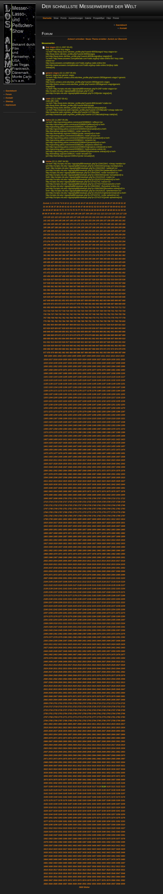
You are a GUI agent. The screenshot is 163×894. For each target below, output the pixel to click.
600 (116, 290)
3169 (99, 797)
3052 (108, 773)
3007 (55, 766)
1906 (75, 540)
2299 (84, 620)
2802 (50, 724)
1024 (84, 359)
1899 (123, 536)
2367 (84, 634)
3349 (65, 835)
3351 (75, 835)
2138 (46, 589)
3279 (55, 821)
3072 (123, 776)
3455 (84, 856)
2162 (79, 592)
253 (52, 238)
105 (76, 214)
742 (71, 314)
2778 (99, 717)
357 (112, 252)
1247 (94, 405)
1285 (113, 412)
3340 (103, 832)
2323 (118, 623)
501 (75, 276)
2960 (75, 755)
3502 (65, 866)
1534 (84, 464)
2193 (65, 599)
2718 (55, 707)
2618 (65, 686)
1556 (108, 467)
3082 (89, 780)
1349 (94, 425)
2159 (65, 592)
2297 (75, 620)
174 (86, 224)
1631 (60, 484)
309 (97, 245)
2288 (113, 616)
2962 (84, 755)
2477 (123, 654)
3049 (94, 773)
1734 (65, 505)
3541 (89, 873)
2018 (123, 561)
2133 (103, 585)
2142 (65, 589)
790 (86, 321)
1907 (79, 540)
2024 (70, 564)
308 (93, 245)
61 (119, 207)
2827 (89, 727)
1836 (65, 526)
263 (90, 238)
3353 (84, 835)
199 (97, 227)
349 (82, 252)
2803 (55, 724)
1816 (50, 523)
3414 (50, 849)
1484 (89, 453)
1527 (50, 464)
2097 (94, 578)
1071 (65, 370)
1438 (113, 443)
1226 (75, 401)
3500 (55, 866)
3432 (55, 852)
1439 (118, 443)
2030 (99, 564)
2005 (60, 561)
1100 (123, 373)
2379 (60, 637)
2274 (46, 616)
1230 (94, 401)
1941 (79, 547)
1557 (113, 467)
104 (72, 214)
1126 (84, 380)
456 (71, 269)
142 (48, 220)
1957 (75, 550)
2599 (55, 682)
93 (122, 210)
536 (123, 279)
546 (78, 283)
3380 (50, 842)
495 (52, 276)
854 (78, 332)
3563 (113, 877)
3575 (89, 880)
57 (108, 207)
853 (75, 332)
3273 (108, 818)
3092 (55, 783)
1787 (75, 516)
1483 (84, 453)
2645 (113, 689)
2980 (89, 759)
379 (112, 255)
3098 (84, 783)
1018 (55, 359)
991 (97, 352)
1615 (65, 481)
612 (78, 293)
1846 (113, 526)
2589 (89, 679)
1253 (123, 405)
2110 (75, 582)
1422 (118, 439)
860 (101, 332)
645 (120, 297)
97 (49, 214)
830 (71, 328)
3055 (123, 773)
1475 (46, 453)
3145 (65, 793)
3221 (103, 807)
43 (71, 207)
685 (105, 304)
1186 (46, 394)
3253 (94, 814)
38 (57, 207)
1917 (46, 543)
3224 (118, 807)
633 (75, 297)
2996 (84, 762)
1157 (70, 387)
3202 (94, 804)
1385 (103, 432)
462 (93, 269)
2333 (84, 627)
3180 (70, 800)
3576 (94, 880)
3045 (75, 773)
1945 (99, 547)
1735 (70, 505)
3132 (84, 790)
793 (97, 321)
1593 (123, 474)
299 (60, 245)
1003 (64, 356)
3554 (70, 877)
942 (78, 346)
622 (116, 293)
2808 (79, 724)
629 (60, 297)
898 (78, 339)
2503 (84, 662)
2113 (89, 582)
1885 (55, 536)
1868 (55, 533)
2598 (50, 682)
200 (101, 227)
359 (120, 252)
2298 (79, 620)
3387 (84, 842)
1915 (118, 540)
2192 (60, 599)
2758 (84, 713)
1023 (79, 359)
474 (56, 273)
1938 (65, 547)
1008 (88, 356)
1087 (60, 373)
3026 (65, 769)
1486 (99, 453)
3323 (103, 828)
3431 (50, 852)
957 (52, 349)
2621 (79, 686)
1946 (103, 547)
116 (117, 214)
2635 (65, 689)
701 (82, 307)
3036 (113, 769)
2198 (89, 599)
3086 (108, 780)
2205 (123, 599)
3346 (50, 835)
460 (86, 269)
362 (48, 255)
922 (86, 342)
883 (105, 335)
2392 (123, 637)
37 (55, 207)
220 (93, 231)
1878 (103, 533)
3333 (70, 832)
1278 (79, 412)
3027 (70, 769)
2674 (89, 696)
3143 (55, 793)
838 (101, 328)
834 (86, 328)
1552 (89, 467)
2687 (70, 700)
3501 (60, 866)
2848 (108, 731)
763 (67, 318)
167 (60, 224)
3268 (84, 818)
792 (93, 321)
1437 (108, 443)
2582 (55, 679)
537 (45, 283)
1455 (113, 446)
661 (97, 300)
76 (76, 210)
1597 (60, 477)
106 (79, 214)
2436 (89, 648)
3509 (99, 866)
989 (90, 352)
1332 (94, 422)
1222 (55, 401)
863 (112, 332)
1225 (70, 401)
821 (120, 325)
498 (63, 276)
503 (82, 276)
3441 (99, 852)
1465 (79, 450)
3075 (55, 780)
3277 (46, 821)
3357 (103, 835)
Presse (116, 18)
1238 (50, 405)
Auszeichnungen (76, 18)
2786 (55, 721)
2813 (103, 724)
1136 (50, 384)
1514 (70, 460)
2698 (123, 700)
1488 (108, 453)
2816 (118, 724)
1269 (118, 408)
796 (108, 321)
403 (120, 259)
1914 (113, 540)
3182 (79, 800)
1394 (65, 436)
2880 (99, 738)
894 (63, 339)
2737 (65, 710)
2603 (75, 682)
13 (74, 203)
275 (52, 241)
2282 (84, 616)
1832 (46, 526)
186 (48, 227)
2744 (99, 710)
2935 (118, 748)
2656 (84, 693)
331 (97, 248)
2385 (89, 637)
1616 (70, 481)
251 (45, 238)
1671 (89, 491)
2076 (75, 575)
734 (123, 311)
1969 (50, 554)
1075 (84, 370)
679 (82, 304)
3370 (84, 839)
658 (86, 300)
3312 (50, 828)
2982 (99, 759)
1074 (79, 370)
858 (93, 332)
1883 (46, 536)
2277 (60, 616)
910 (123, 339)
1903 (60, 540)
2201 (103, 599)
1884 (50, 536)
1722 (89, 502)
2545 (123, 668)
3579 (108, 880)
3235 (89, 811)
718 (63, 311)
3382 (60, 842)
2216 (94, 602)
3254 (99, 814)
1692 (108, 495)
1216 (108, 398)
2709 (94, 703)
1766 (55, 512)
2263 (75, 613)
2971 (46, 759)
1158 (75, 387)
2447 (60, 651)
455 (67, 269)
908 (116, 339)
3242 (123, 811)
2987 (123, 759)
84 (98, 210)
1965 (113, 550)
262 (86, 238)
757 (45, 318)
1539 (108, 464)
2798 (113, 721)
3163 (70, 797)
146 (63, 220)
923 (90, 342)
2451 (79, 651)
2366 (79, 634)
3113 (75, 786)
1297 (89, 415)
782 (56, 321)
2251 (99, 609)
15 (79, 203)
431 (60, 266)
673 (60, 304)
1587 (94, 474)
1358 (55, 429)
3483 (55, 863)
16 (82, 203)
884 (108, 335)
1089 (70, 373)
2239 (123, 606)
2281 (79, 616)
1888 (70, 536)
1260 (75, 408)
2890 (65, 741)
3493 (103, 863)
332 (101, 248)
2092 (70, 578)
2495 (46, 662)
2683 (50, 700)
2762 (103, 713)
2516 (65, 665)
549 (90, 283)
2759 (89, 713)
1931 (113, 543)
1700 (65, 498)
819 (112, 325)
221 (97, 231)
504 (86, 276)
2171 (123, 592)
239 (82, 234)
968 (93, 349)
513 (120, 276)
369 (75, 255)
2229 (75, 606)
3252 (89, 814)
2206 (46, 602)
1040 (79, 363)
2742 (89, 710)
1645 (46, 488)
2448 (65, 651)
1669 (79, 491)
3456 (89, 856)
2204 (118, 599)
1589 (103, 474)
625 (45, 297)
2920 (46, 748)
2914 (99, 745)
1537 (99, 464)
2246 (75, 609)
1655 (94, 488)
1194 (84, 394)
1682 (60, 495)
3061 (70, 776)
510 (108, 276)
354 (101, 252)
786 (71, 321)
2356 (113, 630)
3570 (65, 880)
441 (97, 266)
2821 (60, 727)
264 (93, 238)
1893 (94, 536)
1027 (99, 359)
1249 (103, 405)
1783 (55, 516)
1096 (103, 373)
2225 (55, 606)
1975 (79, 554)
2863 (99, 734)
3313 (55, 828)
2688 (75, 700)
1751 (65, 509)
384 (48, 259)
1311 (75, 418)
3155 (113, 793)
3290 (108, 821)
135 (105, 217)
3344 (123, 832)
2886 (46, 741)
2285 (99, 616)
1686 (79, 495)
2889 (60, 741)
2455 (99, 651)
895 (67, 339)
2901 (118, 741)
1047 (113, 363)
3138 (113, 790)
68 (55, 210)
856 (86, 332)
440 (93, 266)
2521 (89, 665)
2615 (50, 686)
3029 (79, 769)
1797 (123, 516)
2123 (55, 585)
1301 (108, 415)
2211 (70, 602)
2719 (60, 707)
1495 (60, 457)
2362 (60, 634)
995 (112, 352)
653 (67, 300)
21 (95, 203)
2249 (89, 609)
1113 (103, 377)
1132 (113, 380)
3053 (113, 773)
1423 (123, 439)
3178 (60, 800)
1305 (46, 418)
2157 (55, 592)
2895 (89, 741)
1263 (89, 408)
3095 (70, 783)
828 (63, 328)
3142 (50, 793)
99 (54, 214)
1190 (65, 394)
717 (60, 311)
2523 (99, 665)
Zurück (46, 203)
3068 (103, 776)
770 (93, 318)
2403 (94, 641)
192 (71, 227)
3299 (70, 825)
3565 (123, 877)
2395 (55, 641)
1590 (108, 474)
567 (75, 286)
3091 (50, 783)
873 (67, 335)
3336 (84, 832)
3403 (79, 845)
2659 (99, 693)
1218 (118, 398)
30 (119, 203)
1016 (46, 359)
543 (67, 283)
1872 (75, 533)
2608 (99, 682)
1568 (84, 471)
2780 (108, 717)
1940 (75, 547)
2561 (118, 672)
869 (52, 335)
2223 (46, 606)
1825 (94, 523)
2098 (99, 578)
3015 (94, 766)
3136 (103, 790)
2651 (60, 693)
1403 (108, 436)
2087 (46, 578)
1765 (50, 512)
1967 (123, 550)
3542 (94, 873)
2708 (89, 703)
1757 (94, 509)
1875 (89, 533)
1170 (50, 391)
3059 (60, 776)
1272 (50, 412)
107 (83, 214)
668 (123, 300)
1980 (103, 554)
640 (101, 297)
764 (71, 318)
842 (116, 328)
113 (106, 214)
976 (123, 349)
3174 (123, 797)
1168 (123, 387)
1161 (89, 387)
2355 (108, 630)
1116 (118, 377)
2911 (84, 745)
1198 (103, 394)
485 (97, 273)
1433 (89, 443)
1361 (70, 429)
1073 (75, 370)
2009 (79, 561)
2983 (103, 759)
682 (93, 304)
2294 (60, 620)
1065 (118, 366)
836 (93, 328)
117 (121, 214)
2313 (70, 623)
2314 (75, 623)
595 (97, 290)
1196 (94, 394)
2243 (60, 609)
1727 (113, 502)
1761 (113, 509)
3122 (118, 786)
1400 (94, 436)
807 (67, 325)
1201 (118, 394)
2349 (79, 630)
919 (75, 342)
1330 (84, 422)
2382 (75, 637)
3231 (70, 811)
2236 (108, 606)
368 (71, 255)
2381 (70, 637)
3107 (46, 786)
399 (105, 259)
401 (112, 259)
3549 (46, 877)
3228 (55, 811)
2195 (75, 599)
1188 (55, 394)
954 (123, 346)
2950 (108, 752)
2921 (50, 748)
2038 (55, 568)
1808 (94, 519)
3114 (79, 786)
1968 (46, 554)
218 (86, 231)
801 (45, 325)
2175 (60, 595)
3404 (84, 845)
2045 (89, 568)
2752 (55, 713)
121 (52, 217)
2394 (50, 641)
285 (90, 241)
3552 (60, 877)
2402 (89, 641)
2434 (79, 648)
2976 (70, 759)
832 (78, 328)
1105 (65, 377)
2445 (50, 651)
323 (67, 248)
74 (71, 210)
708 (108, 307)
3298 (65, 825)
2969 (118, 755)
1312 (79, 418)
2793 (89, 721)
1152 (46, 387)
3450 (60, 856)
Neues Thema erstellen (96, 39)
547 (82, 283)
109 (91, 214)
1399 (89, 436)
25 (106, 203)
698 (71, 307)
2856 (65, 734)
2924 (65, 748)
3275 (118, 818)
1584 (79, 474)
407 (52, 262)
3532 (46, 873)
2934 (113, 748)
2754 (65, 713)
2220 (113, 602)
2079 (89, 575)
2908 (70, 745)
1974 (75, 554)
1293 (70, 415)
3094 (65, 783)
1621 (94, 481)
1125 (79, 380)
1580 (60, 474)
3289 (103, 821)
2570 (79, 675)
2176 (65, 595)
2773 (75, 717)
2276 (55, 616)
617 (97, 293)
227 (120, 231)
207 (45, 231)
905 (105, 339)
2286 (103, 616)
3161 (60, 797)
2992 (65, 762)
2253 (108, 609)
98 (51, 214)
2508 (108, 662)
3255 (103, 814)
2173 (50, 595)
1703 (79, 498)
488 (108, 273)
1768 (65, 512)
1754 (79, 509)
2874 (70, 738)
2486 (84, 658)
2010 (84, 561)
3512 (113, 866)
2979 (84, 759)
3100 (94, 783)
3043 (65, 773)
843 (120, 328)
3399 (60, 845)
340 (48, 252)
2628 (113, 686)
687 (112, 304)
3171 (108, 797)
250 (123, 234)
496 (56, 276)
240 (86, 234)
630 (63, 297)
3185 (94, 800)
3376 (113, 839)
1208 (70, 398)
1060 (94, 366)
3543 (99, 873)
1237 (46, 405)
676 (71, 304)
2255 (118, 609)
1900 (46, 540)
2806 (70, 724)
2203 (113, 599)
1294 (75, 415)
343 (60, 252)
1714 (50, 502)
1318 (108, 418)
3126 (55, 790)
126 (71, 217)
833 (82, 328)
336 (116, 248)
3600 (81, 887)
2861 (89, 734)
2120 (123, 582)
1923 (75, 543)
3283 (75, 821)
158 (108, 220)
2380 (65, 637)
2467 (75, 654)
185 (45, 227)
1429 (70, 443)
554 (108, 283)
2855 (60, 734)
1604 (94, 477)
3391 (103, 842)
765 (75, 318)
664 (108, 300)
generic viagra (52, 73)
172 (78, 224)
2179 (79, 595)
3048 (89, 773)
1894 (99, 536)
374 (93, 255)
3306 (103, 825)
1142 (79, 384)
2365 (75, 634)
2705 (75, 703)
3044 (70, 773)
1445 (65, 446)
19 (90, 203)
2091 (65, 578)
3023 (50, 769)
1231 (99, 401)
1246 (89, 405)
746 (86, 314)
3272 (103, 818)
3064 (84, 776)
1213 (94, 398)
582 (48, 290)
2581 (50, 679)
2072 (55, 575)
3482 (50, 863)
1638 (94, 484)
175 (90, 224)
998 (123, 352)
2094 (79, 578)
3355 (94, 835)
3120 (108, 786)
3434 (65, 852)
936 (56, 346)
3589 (75, 884)
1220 (46, 401)
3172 (113, 797)
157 (105, 220)
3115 (84, 786)
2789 (70, 721)
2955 (50, 755)
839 (105, 328)
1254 (46, 408)
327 (82, 248)
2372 (108, 634)
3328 (46, 832)
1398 (84, 436)
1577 (46, 474)
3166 (84, 797)
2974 (60, 759)
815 (97, 325)
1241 (65, 405)
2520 (84, 665)
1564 (65, 471)
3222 (108, 807)
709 (112, 307)
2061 (84, 571)
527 (90, 279)
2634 (60, 689)
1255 (50, 408)
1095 (99, 373)
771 (97, 318)
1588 (99, 474)
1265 (99, 408)
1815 (46, 523)
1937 (60, 547)
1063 (108, 366)
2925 (70, 748)
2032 (108, 564)
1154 (55, 387)
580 (123, 286)
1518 (89, 460)
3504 (75, 866)
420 (101, 262)
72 (65, 210)
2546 (46, 672)
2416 (75, 644)
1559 (123, 467)
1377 (65, 432)
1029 (108, 359)
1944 (94, 547)
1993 (84, 557)
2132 (99, 585)
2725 (89, 707)
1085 (50, 373)
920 (78, 342)
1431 (79, 443)
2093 (75, 578)
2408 (118, 641)
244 (101, 234)
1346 (79, 425)
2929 (89, 748)
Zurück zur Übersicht (117, 39)
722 (78, 311)
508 (101, 276)
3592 (89, 884)
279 (67, 241)
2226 (60, 606)
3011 (75, 766)
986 (78, 352)
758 (48, 318)
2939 (55, 752)
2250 (94, 609)
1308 (60, 418)
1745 (118, 505)
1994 (89, 557)
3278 (50, 821)
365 (60, 255)
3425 (103, 849)
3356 (99, 835)
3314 (60, 828)
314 (116, 245)
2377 (50, 637)
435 (75, 266)
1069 (55, 370)
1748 (50, 509)
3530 (118, 870)
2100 (108, 578)
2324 (123, 623)
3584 (50, 884)
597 (105, 290)
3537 (70, 873)
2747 (113, 710)
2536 (79, 668)
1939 (70, 547)
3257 (113, 814)
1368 (103, 429)
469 (120, 269)
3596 (108, 884)
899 (82, 339)
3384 (70, 842)
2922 (55, 748)
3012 (79, 766)
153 (90, 220)
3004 (123, 762)
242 (93, 234)
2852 (46, 734)
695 (60, 307)
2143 (70, 589)
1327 (70, 422)
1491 (123, 453)
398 (101, 259)
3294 (46, 825)
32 (124, 203)
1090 (75, 373)
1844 (103, 526)
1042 (89, 363)
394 (86, 259)
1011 (103, 356)
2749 (123, 710)
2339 (113, 627)
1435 (99, 443)
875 (75, 335)
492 (123, 273)
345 (67, 252)
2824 (75, 727)
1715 (55, 502)
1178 (89, 391)
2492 (113, 658)
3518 (60, 870)
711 (120, 307)
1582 (70, 474)
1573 (108, 471)
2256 (123, 609)
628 (56, 297)
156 (101, 220)
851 (67, 332)
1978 (94, 554)
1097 (108, 373)
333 (105, 248)
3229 (60, 811)
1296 (84, 415)
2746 (108, 710)
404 (123, 259)
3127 (60, 790)
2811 (94, 724)
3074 (50, 780)
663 (105, 300)
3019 (113, 766)
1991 (75, 557)
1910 (94, 540)
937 (60, 346)
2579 (123, 675)
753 (112, 314)
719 (67, 311)
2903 (46, 745)
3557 (84, 877)
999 (45, 356)
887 (120, 335)
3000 (103, 762)
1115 (113, 377)
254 (56, 238)
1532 (75, 464)
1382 (89, 432)
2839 (65, 731)
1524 (118, 460)
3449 (55, 856)
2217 (99, 602)
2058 (70, 571)
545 (75, 283)
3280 (60, 821)
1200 (113, 394)
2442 (118, 648)
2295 (65, 620)
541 (60, 283)
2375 (123, 634)
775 (112, 318)
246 (108, 234)
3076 (60, 780)
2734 (50, 710)
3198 (75, 804)
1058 (84, 366)
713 (45, 311)
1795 (113, 516)
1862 (108, 530)
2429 (55, 648)
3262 (55, 818)
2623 (89, 686)
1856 (79, 530)
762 (63, 318)
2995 (79, 762)
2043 (79, 568)
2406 (108, 641)
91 (116, 210)
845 (45, 332)
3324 (108, 828)
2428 (50, 648)
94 (124, 210)
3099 (89, 783)
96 (46, 214)
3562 (108, 877)
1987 (55, 557)
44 (74, 207)
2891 (70, 741)
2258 (50, 613)
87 (106, 210)
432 (63, 266)
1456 (118, 446)
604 (48, 293)
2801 (46, 724)
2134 (108, 585)
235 (67, 234)
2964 (94, 755)
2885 (123, 738)
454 (63, 269)
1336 (113, 422)
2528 (123, 665)
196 (86, 227)
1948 (113, 547)
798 (116, 321)
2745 (103, 710)
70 (60, 210)
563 (60, 286)
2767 (46, 717)
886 (116, 335)
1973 (70, 554)
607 (60, 293)
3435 (70, 852)
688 (116, 304)
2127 (75, 585)
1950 (123, 547)
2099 (103, 578)
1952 (50, 550)
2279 (70, 616)
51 (92, 207)
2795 (99, 721)
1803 (70, 519)
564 (63, 286)
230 (48, 234)
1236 (123, 401)
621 (112, 293)
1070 (60, 370)
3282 (70, 821)
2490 (103, 658)
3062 (75, 776)
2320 (103, 623)
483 (90, 273)
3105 (118, 783)
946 (93, 346)
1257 (60, 408)
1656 (99, 488)
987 (82, 352)
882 (101, 335)
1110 (89, 377)
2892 (75, 741)
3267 (79, 818)
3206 (113, 804)
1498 (75, 457)
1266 (103, 408)
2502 (79, 662)
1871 (70, 533)
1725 (103, 502)
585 (60, 290)
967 (90, 349)
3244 (50, 814)
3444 (113, 852)
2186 (113, 595)
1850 (50, 530)
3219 (94, 807)
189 (60, 227)
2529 (46, 668)
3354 (89, 835)
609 (67, 293)
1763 (123, 509)
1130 (103, 380)
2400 (79, 641)
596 (101, 290)
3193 (50, 804)
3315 (65, 828)
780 (48, 321)
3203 (99, 804)
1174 (70, 391)
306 (86, 245)
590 (78, 290)
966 (86, 349)
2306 (118, 620)
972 (108, 349)
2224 (50, 606)
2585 (70, 679)
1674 (103, 491)
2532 (60, 668)
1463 (70, 450)
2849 (113, 731)
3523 (84, 870)
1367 (99, 429)
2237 (113, 606)
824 (48, 328)
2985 (113, 759)
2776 (89, 717)
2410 (46, 644)
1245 (84, 405)
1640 (103, 484)
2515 (60, 665)
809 (75, 325)
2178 (75, 595)
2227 (65, 606)
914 (56, 342)
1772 (84, 512)
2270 (108, 613)
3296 (55, 825)
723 (82, 311)
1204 (50, 398)
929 (112, 342)
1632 (65, 484)
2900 (113, 741)
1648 (60, 488)
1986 (50, 557)
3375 (108, 839)
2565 (55, 675)
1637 (89, 484)
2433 (75, 648)
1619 (84, 481)
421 (105, 262)
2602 (70, 682)
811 (82, 325)
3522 (79, 870)
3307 (108, 825)
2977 (75, 759)
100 (57, 214)
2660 (103, 693)
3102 (103, 783)
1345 (75, 425)
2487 (89, 658)
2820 (55, 727)
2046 (94, 568)
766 (78, 318)
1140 (70, 384)
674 (63, 304)
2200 (99, 599)
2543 (113, 668)
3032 (94, 769)
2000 (118, 557)
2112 (84, 582)
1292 (65, 415)
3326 (118, 828)
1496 (65, 457)
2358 (123, 630)
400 (108, 259)
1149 (113, 384)
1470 (103, 450)
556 (116, 283)
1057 (79, 366)
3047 (84, 773)
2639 (84, 689)
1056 (75, 366)
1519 (94, 460)
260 (78, 238)
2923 (60, 748)
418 (93, 262)
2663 (118, 693)
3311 (46, 828)
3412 (123, 845)
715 (52, 311)
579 (120, 286)
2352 (94, 630)
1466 (84, 450)
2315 (79, 623)
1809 (99, 519)
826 (56, 328)
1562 (55, 471)
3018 (108, 766)
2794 (94, 721)
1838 (75, 526)
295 (45, 245)
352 (93, 252)
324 (71, 248)
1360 (65, 429)
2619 (70, 686)
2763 (108, 713)
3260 (46, 818)
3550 (50, 877)
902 (93, 339)
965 (82, 349)
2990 (55, 762)
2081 (99, 575)
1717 (65, 502)
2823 (70, 727)
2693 (99, 700)
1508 (123, 457)
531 (105, 279)
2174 (55, 595)
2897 (99, 741)
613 (82, 293)
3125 (50, 790)
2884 (118, 738)
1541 (118, 464)
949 (105, 346)
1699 (60, 498)
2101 (113, 578)
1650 (70, 488)
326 (78, 248)
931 (120, 342)
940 (71, 346)
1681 (55, 495)
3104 (113, 783)
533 (112, 279)
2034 (118, 564)
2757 (79, 713)
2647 (123, 689)
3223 (113, 807)
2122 (50, 585)
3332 (65, 832)
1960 (89, 550)
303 (75, 245)
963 (75, 349)
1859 (94, 530)
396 (93, 259)
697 (67, 307)
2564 (50, 675)
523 (75, 279)
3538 (75, 873)
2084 (113, 575)
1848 (123, 526)
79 (84, 210)
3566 (46, 880)
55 (103, 207)
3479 (118, 859)
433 (67, 266)
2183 (99, 595)
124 (63, 217)
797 (112, 321)
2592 (103, 679)
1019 (60, 359)
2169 (113, 592)
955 (45, 349)
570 (86, 286)
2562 (123, 672)
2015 (108, 561)
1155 (60, 387)
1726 (108, 502)
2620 (75, 686)
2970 (123, 755)
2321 (108, 623)
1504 (103, 457)
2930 (94, 748)
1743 (108, 505)
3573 (79, 880)
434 (71, 266)
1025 (89, 359)
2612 (118, 682)
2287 (108, 616)
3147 (75, 793)
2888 (55, 741)
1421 (113, 439)
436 (78, 266)
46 (79, 207)
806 (63, 325)
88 (108, 210)
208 (48, 231)
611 (75, 293)
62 (122, 207)
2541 (103, 668)
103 (68, 214)
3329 (50, 832)
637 (90, 297)
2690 (84, 700)
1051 (50, 366)
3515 (46, 870)
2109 (70, 582)
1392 (55, 436)
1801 (60, 519)
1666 (65, 491)
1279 (84, 412)
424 (116, 262)
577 (112, 286)
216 (78, 231)
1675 (108, 491)
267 (105, 238)
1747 (46, 509)
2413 (60, 644)
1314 (89, 418)
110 (94, 214)
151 (82, 220)
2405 (103, 641)
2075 (70, 575)
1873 (79, 533)
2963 (89, 755)
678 (78, 304)
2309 (50, 623)
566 (71, 286)
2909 (75, 745)
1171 (55, 391)
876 (78, 335)
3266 (75, 818)
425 (120, 262)
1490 (118, 453)
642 (108, 297)
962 (71, 349)
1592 (118, 474)
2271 (113, 613)
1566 (75, 471)
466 (108, 269)
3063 (79, 776)
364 (56, 255)
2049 (108, 568)
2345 (60, 630)
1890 (79, 536)
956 (48, 349)
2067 (113, 571)
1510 (50, 460)
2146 (84, 589)
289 (105, 241)
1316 (99, 418)
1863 (113, 530)
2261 (65, 613)
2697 (118, 700)
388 (63, 259)
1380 (79, 432)
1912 (103, 540)
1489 (113, 453)
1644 (123, 484)
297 (52, 245)
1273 (55, 412)
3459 (103, 856)
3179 (65, 800)
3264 (65, 818)
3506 (84, 866)
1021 (70, 359)
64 (44, 210)
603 (45, 293)
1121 (60, 380)
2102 (118, 578)
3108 (50, 786)
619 (105, 293)
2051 (118, 568)
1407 (46, 439)
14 (76, 203)
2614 (46, 686)
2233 (94, 606)
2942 (70, 752)
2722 (75, 707)
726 (93, 311)
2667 (55, 696)
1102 (50, 377)
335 (112, 248)
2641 (94, 689)
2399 (75, 641)
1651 (75, 488)
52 (95, 207)
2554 (84, 672)
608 (63, 293)
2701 (55, 703)
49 (87, 207)
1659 (113, 488)
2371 (103, 634)
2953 (123, 752)
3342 (113, 832)
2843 (84, 731)
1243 (75, 405)
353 (97, 252)
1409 (55, 439)
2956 (55, 755)
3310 (123, 825)
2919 (123, 745)
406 (48, 262)
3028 (75, 769)
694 (56, 307)
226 (116, 231)
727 (97, 311)
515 (45, 279)
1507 (118, 457)
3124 (46, 790)
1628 (46, 484)
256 (63, 238)
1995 (94, 557)
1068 (50, 370)
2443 (123, 648)
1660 (118, 488)
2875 (75, 738)
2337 (103, 627)
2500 (70, 662)
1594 (46, 477)
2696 (113, 700)
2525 (108, 665)
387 (60, 259)
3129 (70, 790)
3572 (75, 880)
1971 (60, 554)
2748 (118, 710)
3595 (103, 884)
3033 (99, 769)
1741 (99, 505)
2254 (113, 609)
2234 (99, 606)
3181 (75, 800)
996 (116, 352)
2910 (79, 745)
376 (101, 255)
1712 (123, 498)
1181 (103, 391)
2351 (89, 630)
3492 (99, 863)
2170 (118, 592)
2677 (103, 696)
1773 (89, 512)
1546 (60, 467)
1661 (123, 488)
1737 (79, 505)
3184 (89, 800)
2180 (84, 595)
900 (86, 339)
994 (108, 352)
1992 (79, 557)
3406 (94, 845)
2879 (94, 738)
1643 (118, 484)
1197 (99, 394)
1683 (65, 495)
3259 (123, 814)
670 (48, 304)
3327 (123, 828)
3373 (99, 839)
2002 (46, 561)
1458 (46, 450)
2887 (50, 741)
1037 (65, 363)
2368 (89, 634)
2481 (60, 658)
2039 (60, 568)
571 (90, 286)
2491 (108, 658)
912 (48, 342)
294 (123, 241)
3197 (70, 804)
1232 (103, 401)
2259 (55, 613)
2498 (60, 662)
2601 (65, 682)
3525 (94, 870)
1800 (55, 519)
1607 (108, 477)
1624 (108, 481)
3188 (108, 800)
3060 (65, 776)
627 (52, 297)
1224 (65, 401)
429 (52, 266)
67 (52, 210)
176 (93, 224)
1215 (103, 398)
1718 (70, 502)
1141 (75, 384)
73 (68, 210)
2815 (113, 724)
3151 (94, 793)
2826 (84, 727)
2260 (60, 613)
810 (78, 325)
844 (123, 328)
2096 (89, 578)
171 (75, 224)
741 (67, 314)
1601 (79, 477)
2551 (70, 672)
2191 (55, 599)
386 (56, 259)
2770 (60, 717)
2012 (94, 561)
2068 (118, 571)
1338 (123, 422)
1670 (84, 491)
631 (67, 297)
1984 (123, 554)
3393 (113, 842)
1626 (118, 481)
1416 (89, 439)
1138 (60, 384)
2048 (103, 568)
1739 (89, 505)
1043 (94, 363)
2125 (65, 585)
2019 (46, 564)
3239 (108, 811)
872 (63, 335)
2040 (65, 568)
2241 (50, 609)
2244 (65, 609)
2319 (99, 623)
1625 (113, 481)
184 (123, 224)
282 (78, 241)
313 (112, 245)
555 (112, 283)
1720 (79, 502)
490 (116, 273)
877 (82, 335)
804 (56, 325)
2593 (108, 679)
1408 (50, 439)
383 (45, 259)
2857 (70, 734)
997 (120, 352)
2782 (118, 717)
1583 (75, 474)
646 (123, 297)
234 (63, 234)
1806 (84, 519)
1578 (50, 474)
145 (60, 220)
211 (60, 231)
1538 (103, 464)
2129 (84, 585)
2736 (60, 710)
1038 (70, 363)
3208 (123, 804)
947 (97, 346)
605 (52, 293)
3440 (94, 852)
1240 (60, 405)
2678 (108, 696)
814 (93, 325)
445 (112, 266)
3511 (108, 866)
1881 (118, 533)
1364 (84, 429)
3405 (89, 845)
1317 (103, 418)
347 (75, 252)
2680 (118, 696)
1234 (113, 401)
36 (52, 207)
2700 (50, 703)
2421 (99, 644)
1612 (50, 481)
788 (78, 321)
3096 (75, 783)
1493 (50, 457)
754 (116, 314)
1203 (46, 398)
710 (116, 307)
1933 (123, 543)
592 (86, 290)
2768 (50, 717)
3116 (89, 786)
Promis (63, 18)
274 (48, 241)
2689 (79, 700)
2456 (103, 651)
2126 (70, 585)
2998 (94, 762)
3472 (84, 859)
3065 (89, 776)
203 (112, 227)
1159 (79, 387)
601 (120, 290)
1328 (75, 422)
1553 (94, 467)
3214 (70, 807)
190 (63, 227)
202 (108, 227)
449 (45, 269)
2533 (65, 668)
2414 (65, 644)
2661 (108, 693)
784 (63, 321)
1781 (46, 516)
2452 (84, 651)
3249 (75, 814)
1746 (123, 505)
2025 (75, 564)
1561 (50, 471)
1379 (75, 432)
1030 (113, 359)
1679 (46, 495)
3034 (103, 769)
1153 (50, 387)
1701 (70, 498)
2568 (70, 675)
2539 (94, 668)
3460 (108, 856)
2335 (94, 627)
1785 (65, 516)
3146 (70, 793)
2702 (60, 703)
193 (75, 227)
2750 (46, 713)
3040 (50, 773)
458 (78, 269)
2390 (113, 637)
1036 (60, 363)
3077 (65, 780)
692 (48, 307)
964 (78, 349)
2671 (75, 696)
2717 (50, 707)
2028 (89, 564)
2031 (103, 564)
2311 (60, 623)
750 (101, 314)
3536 (65, 873)
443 (105, 266)
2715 (123, 703)
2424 (113, 644)
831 (75, 328)
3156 (118, 793)
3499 (50, 866)
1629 (50, 484)
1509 (46, 460)
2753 (60, 713)
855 (82, 332)
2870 (50, 738)
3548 (123, 873)
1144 (89, 384)
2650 (55, 693)
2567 (65, 675)
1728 (118, 502)
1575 (118, 471)
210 (56, 231)
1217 (113, 398)
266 (101, 238)
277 (60, 241)
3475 (99, 859)
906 (108, 339)
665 (112, 300)
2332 (79, 627)
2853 (50, 734)
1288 (46, 415)
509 (105, 276)
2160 (70, 592)
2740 (79, 710)
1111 (94, 377)
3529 (113, 870)
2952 (118, 752)
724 (86, 311)
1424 (46, 443)
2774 (79, 717)
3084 (99, 780)
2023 (65, 564)
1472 (113, 450)
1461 (60, 450)
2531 (55, 668)
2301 (94, 620)
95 (43, 214)
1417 (94, 439)
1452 (99, 446)
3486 (70, 863)
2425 (118, 644)
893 (60, 339)
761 (60, 318)
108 (87, 214)
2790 (75, 721)
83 (95, 210)
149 (75, 220)
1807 (89, 519)
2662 (113, 693)
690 (123, 304)
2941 (65, 752)
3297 (60, 825)
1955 (65, 550)
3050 (99, 773)
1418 (99, 439)
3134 (94, 790)
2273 (123, 613)
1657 (103, 488)
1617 (75, 481)
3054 (118, 773)
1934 (46, 547)
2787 (60, 721)
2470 (89, 654)
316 (123, 245)
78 (82, 210)
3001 (108, 762)
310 (101, 245)
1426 (55, 443)
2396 (60, 641)
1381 (84, 432)
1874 (84, 533)
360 (123, 252)
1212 (89, 398)
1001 (55, 356)
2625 (99, 686)
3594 (99, 884)
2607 (94, 682)
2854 (55, 734)
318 (48, 248)
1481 (75, 453)
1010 (98, 356)
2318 (94, 623)
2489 (99, 658)
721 (75, 311)
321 (60, 248)
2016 (113, 561)
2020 (50, 564)
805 (60, 325)
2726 (94, 707)
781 (52, 321)
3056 (46, 776)
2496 (50, 662)
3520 (70, 870)
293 (120, 241)
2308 (46, 623)
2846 (99, 731)
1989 (65, 557)
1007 (84, 356)
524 (78, 279)
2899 (108, 741)
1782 (50, 516)
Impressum (11, 105)
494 (48, 276)
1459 (50, 450)
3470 (75, 859)
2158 (60, 592)
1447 (75, 446)
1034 (50, 363)
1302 (113, 415)
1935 (50, 547)
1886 (60, 536)
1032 (123, 359)
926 (101, 342)
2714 (118, 703)
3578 (103, 880)
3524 (89, 870)
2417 (79, 644)
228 (123, 231)
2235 (103, 606)
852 (71, 332)
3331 (60, 832)
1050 (46, 366)
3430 (46, 852)
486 (101, 273)
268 (108, 238)
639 (97, 297)
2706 (79, 703)
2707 (84, 703)
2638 (79, 689)
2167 (103, 592)
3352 (79, 835)
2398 (70, 641)
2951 (113, 752)
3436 (75, 852)
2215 (89, 602)
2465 (65, 654)
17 (84, 203)
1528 (55, 464)
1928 (99, 543)
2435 (84, 648)
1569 (89, 471)
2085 (118, 575)
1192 (75, 394)
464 (101, 269)
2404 (99, 641)
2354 (103, 630)
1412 (70, 439)
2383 (79, 637)
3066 (94, 776)
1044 (99, 363)
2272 (118, 613)
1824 (89, 523)
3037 (118, 769)
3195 (60, 804)
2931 (99, 748)
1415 (84, 439)
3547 (118, 873)
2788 (65, 721)
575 (105, 286)
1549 (75, 467)
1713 (46, 502)
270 (116, 238)
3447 (46, 856)
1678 (123, 491)
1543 (46, 467)
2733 (46, 710)
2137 (123, 585)
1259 (70, 408)
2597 (46, 682)
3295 (50, 825)
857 (90, 332)
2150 (103, 589)
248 (116, 234)
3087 (113, 780)
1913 (108, 540)
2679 (113, 696)
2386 (94, 637)
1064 (113, 366)
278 (63, 241)
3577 (99, 880)
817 (105, 325)
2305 (113, 620)
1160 (84, 387)
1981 (108, 554)
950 (108, 346)
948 (101, 346)
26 (108, 203)
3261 (50, 818)
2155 (46, 592)
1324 (55, 422)
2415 (70, 644)
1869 (60, 533)
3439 (89, 852)
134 (101, 217)
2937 (46, 752)
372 (86, 255)
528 (93, 279)
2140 (55, 589)
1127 (89, 380)
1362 (75, 429)
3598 (118, 884)
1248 (99, 405)
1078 (99, 370)
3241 (118, 811)
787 (75, 321)
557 (120, 283)
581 (45, 290)
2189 (46, 599)
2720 (65, 707)
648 (48, 300)
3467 (60, 859)
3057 (50, 776)
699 (75, 307)
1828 (108, 523)
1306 (50, 418)
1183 (113, 391)
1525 (123, 460)
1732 (55, 505)
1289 (50, 415)
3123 (123, 786)
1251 (113, 405)
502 (78, 276)
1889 (75, 536)
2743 (94, 710)
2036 (46, 568)
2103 (123, 578)
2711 (103, 703)
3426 (108, 849)
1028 (103, 359)
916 (63, 342)
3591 (84, 884)
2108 (65, 582)
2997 (89, 762)
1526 (46, 464)
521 (67, 279)
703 (90, 307)
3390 (99, 842)
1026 (94, 359)
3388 (89, 842)
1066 (123, 366)
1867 (50, 533)
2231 (84, 606)
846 (48, 332)
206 (123, 227)
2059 (75, 571)
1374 (50, 432)
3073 (46, 780)
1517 (84, 460)
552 (101, 283)
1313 (84, 418)
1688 (89, 495)
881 (97, 335)
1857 (84, 530)
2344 (55, 630)
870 (56, 335)
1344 (70, 425)
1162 (94, 387)
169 (67, 224)
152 (86, 220)
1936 (55, 547)
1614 (60, 481)
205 (120, 227)
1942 (84, 547)
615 (90, 293)
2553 (79, 672)
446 (116, 266)
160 (116, 220)
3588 (70, 884)
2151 (108, 589)
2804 (60, 724)
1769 (70, 512)
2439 (103, 648)
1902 (55, 540)
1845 (108, 526)
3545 (108, 873)
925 (97, 342)
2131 (94, 585)
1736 (75, 505)
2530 (50, 668)
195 (82, 227)
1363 (79, 429)
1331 (89, 422)
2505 (94, 662)
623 (120, 293)
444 (108, 266)
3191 (123, 800)
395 (90, 259)
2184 (103, 595)
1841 (89, 526)
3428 (118, 849)
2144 (75, 589)
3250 (79, 814)
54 (100, 207)
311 (105, 245)
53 (98, 207)
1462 (65, 450)
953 (120, 346)
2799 (118, 721)
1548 (70, 467)
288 (101, 241)
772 (101, 318)
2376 (46, 637)
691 (45, 307)
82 (92, 210)
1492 (46, 457)
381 (120, 255)
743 (75, 314)
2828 (94, 727)
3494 (108, 863)
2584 (65, 679)
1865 (123, 530)
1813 (118, 519)
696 (63, 307)
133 (97, 217)
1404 (113, 436)
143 (52, 220)
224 (108, 231)
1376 (60, 432)
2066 (108, 571)
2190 (50, 599)
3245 (55, 814)
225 (112, 231)
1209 (75, 398)
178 (101, 224)
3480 (123, 859)
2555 (89, 672)
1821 (75, 523)
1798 (46, 519)
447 (120, 266)
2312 (65, 623)
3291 (113, 821)
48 (84, 207)
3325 (113, 828)
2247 (79, 609)
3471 (79, 859)
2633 (55, 689)
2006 (65, 561)
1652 (79, 488)
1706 (94, 498)
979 (52, 352)
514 (123, 276)
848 (56, 332)
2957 (60, 755)
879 (90, 335)
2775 (84, 717)
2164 (89, 592)
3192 (46, 804)
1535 (89, 464)
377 (105, 255)
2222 (123, 602)
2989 (50, 762)
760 (56, 318)
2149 (99, 589)
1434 (94, 443)
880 (93, 335)
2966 (103, 755)
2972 (50, 759)
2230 (79, 606)
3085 (103, 780)
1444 (60, 446)
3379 (46, 842)
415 (82, 262)
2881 (103, 738)
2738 (70, 710)
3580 (113, 880)
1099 (118, 373)
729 (105, 311)
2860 (84, 734)
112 (102, 214)
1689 (94, 495)
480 (78, 273)
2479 (50, 658)
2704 (70, 703)
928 (108, 342)
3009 (65, 766)
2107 (60, 582)
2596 (123, 679)
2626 (103, 686)
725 (90, 311)
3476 (103, 859)
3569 (60, 880)
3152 (99, 793)
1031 (118, 359)
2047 (99, 568)
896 (71, 339)
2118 (113, 582)
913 (52, 342)
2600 (60, 682)
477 (67, 273)
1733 (60, 505)
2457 (108, 651)
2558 (103, 672)
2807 (75, 724)
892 (56, 339)
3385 (75, 842)
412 (71, 262)
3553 (65, 877)
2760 (94, 713)
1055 (70, 366)
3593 (94, 884)
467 (112, 269)
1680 (50, 495)
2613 (123, 682)
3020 (118, 766)
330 (93, 248)
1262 (84, 408)
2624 (94, 686)
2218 (103, 602)
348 (78, 252)
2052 (123, 568)
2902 (123, 741)
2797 (108, 721)
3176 (50, 800)
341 (52, 252)
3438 (84, 852)
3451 (65, 856)
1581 (65, 474)
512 (116, 276)
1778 (113, 512)
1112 (99, 377)
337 (120, 248)
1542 (123, 464)
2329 (65, 627)
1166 (113, 387)
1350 (99, 425)
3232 (75, 811)
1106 (70, 377)
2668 (60, 696)
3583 (46, 884)
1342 (60, 425)
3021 (123, 766)
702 (86, 307)
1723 (94, 502)
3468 (65, 859)
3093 (60, 783)
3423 (94, 849)
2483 (70, 658)
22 (98, 203)
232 (56, 234)
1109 (84, 377)
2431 (65, 648)
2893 (79, 741)
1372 (123, 429)
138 (116, 217)
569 (82, 286)
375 (97, 255)
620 (108, 293)
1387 (113, 432)
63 (124, 207)
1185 (123, 391)
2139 (50, 589)
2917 (113, 745)
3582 (123, 880)
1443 (55, 446)
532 (108, 279)
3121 (113, 786)
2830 (103, 727)
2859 (79, 734)
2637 (75, 689)
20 (92, 203)
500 (71, 276)
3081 (84, 780)
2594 (113, 679)
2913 (94, 745)
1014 (117, 356)
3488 (79, 863)
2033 (113, 564)
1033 (46, 363)
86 (103, 210)
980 (56, 352)
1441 (46, 446)
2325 (46, 627)
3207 (118, 804)
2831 (108, 727)
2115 (99, 582)
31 (122, 203)
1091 (79, 373)
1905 (70, 540)
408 (56, 262)
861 (105, 332)
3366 (65, 839)
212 (63, 231)
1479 (65, 453)
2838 (60, 731)
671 (52, 304)
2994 (75, 762)
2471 (94, 654)
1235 (118, 401)
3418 (70, 849)
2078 (84, 575)
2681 (123, 696)
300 (63, 245)
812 (86, 325)
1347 (84, 425)
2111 (79, 582)
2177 (70, 595)
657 (82, 300)
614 (86, 293)
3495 (113, 863)
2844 (89, 731)
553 (105, 283)
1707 (99, 498)
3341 (108, 832)
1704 (84, 498)
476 (63, 273)
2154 (123, 589)
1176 (79, 391)
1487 (103, 453)
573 (97, 286)
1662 (46, 491)
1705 (89, 498)
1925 (84, 543)
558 (123, 283)
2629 (118, 686)
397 (97, 259)
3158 (46, 797)
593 (90, 290)
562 (56, 286)
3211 (55, 807)
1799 (50, 519)
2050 (113, 568)
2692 (94, 700)
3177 (55, 800)
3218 (89, 807)
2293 (55, 620)
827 (60, 328)
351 (90, 252)
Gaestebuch (11, 91)
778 (123, 318)
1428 (65, 443)
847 (52, 332)
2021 (55, 564)
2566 (60, 675)
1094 (94, 373)
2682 (46, 700)
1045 (103, 363)
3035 (108, 769)
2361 (55, 634)
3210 (50, 807)
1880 (113, 533)
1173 (65, 391)
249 (120, 234)
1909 (89, 540)
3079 (75, 780)
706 (101, 307)
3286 (89, 821)
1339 (46, 425)
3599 (123, 884)
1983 (118, 554)
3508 (94, 866)
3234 (84, 811)
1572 (103, 471)
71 (63, 210)
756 (123, 314)
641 (105, 297)
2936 (123, 748)
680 (86, 304)
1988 (60, 557)
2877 (84, 738)
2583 (60, 679)
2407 (113, 641)
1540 (113, 464)
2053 (46, 571)
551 (97, 283)
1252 (118, 405)
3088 (118, 780)
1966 (118, 550)
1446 (70, 446)
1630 (55, 484)
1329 (79, 422)
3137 (108, 790)
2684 (55, 700)
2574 (99, 675)
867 (45, 335)
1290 (55, 415)
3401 (70, 845)
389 (67, 259)
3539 (79, 873)
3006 (50, 766)
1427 (60, 443)
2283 (89, 616)
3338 (94, 832)
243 (97, 234)
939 (67, 346)
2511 (123, 662)
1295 (79, 415)
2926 (75, 748)
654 (71, 300)
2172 (46, 595)
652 (63, 300)
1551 (84, 467)
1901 (50, 540)
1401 (99, 436)
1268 (113, 408)
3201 (89, 804)
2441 (113, 648)
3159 (50, 797)
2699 (46, 703)
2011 (89, 561)
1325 (60, 422)
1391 (50, 436)
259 (75, 238)
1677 (118, 491)
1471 (108, 450)
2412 (55, 644)
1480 (70, 453)
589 (75, 290)
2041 (70, 568)
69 (57, 210)
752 (108, 314)
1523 (113, 460)
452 (56, 269)
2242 (55, 609)
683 (97, 304)
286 (93, 241)
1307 (55, 418)
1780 (123, 512)
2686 (65, 700)
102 (64, 214)
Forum (9, 94)
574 (101, 286)
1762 (118, 509)
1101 (46, 377)
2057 (65, 571)
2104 (46, 582)
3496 (118, 863)
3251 (84, 814)
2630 (123, 686)
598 (108, 290)
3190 (118, 800)
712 (123, 307)
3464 (46, 859)
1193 (79, 394)
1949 (118, 547)
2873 (65, 738)
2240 (46, 609)
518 (56, 279)
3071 (118, 776)
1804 (75, 519)
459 (82, 269)
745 (82, 314)
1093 (89, 373)
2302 (99, 620)
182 (116, 224)
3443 (108, 852)
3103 (108, 783)
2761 (99, 713)
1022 (75, 359)
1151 (123, 384)
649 (52, 300)
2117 (108, 582)
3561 (103, 877)
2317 (89, 623)
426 (123, 262)
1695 (123, 495)
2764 (113, 713)
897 (75, 339)
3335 (79, 832)
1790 (89, 516)
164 (48, 224)
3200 (84, 804)
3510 (103, 866)
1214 (99, 398)
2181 (89, 595)
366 (63, 255)
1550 (79, 467)
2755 (70, 713)
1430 (75, 443)
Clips (109, 18)
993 (105, 352)
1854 (70, 530)
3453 (75, 856)
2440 (108, 648)
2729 (108, 707)
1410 (60, 439)
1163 (99, 387)
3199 (79, 804)
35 (49, 207)
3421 (84, 849)
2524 (103, 665)
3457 (94, 856)
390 (71, 259)
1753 (75, 509)
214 (71, 231)
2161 (75, 592)
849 (60, 332)
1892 (89, 536)
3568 (55, 880)
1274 (60, 412)
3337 (89, 832)
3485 (65, 863)
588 (71, 290)
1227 (79, 401)
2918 (118, 745)
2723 (79, 707)
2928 (84, 748)
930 (116, 342)
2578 (118, 675)
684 (101, 304)
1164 (103, 387)
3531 (123, 870)
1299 (99, 415)
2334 (89, 627)
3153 (103, 793)
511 (112, 276)
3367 (70, 839)
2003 (50, 561)
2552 (75, 672)
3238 (103, 811)
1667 (70, 491)
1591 (113, 474)
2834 (123, 727)
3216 (79, 807)
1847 (118, 526)
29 (116, 203)
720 (71, 311)
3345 (46, 835)
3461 (113, 856)
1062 (103, 366)
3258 (118, 814)
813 (90, 325)
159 (112, 220)
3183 (84, 800)
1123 (70, 380)
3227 (50, 811)
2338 (108, 627)
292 (116, 241)
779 (45, 321)
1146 (99, 384)
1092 (84, 373)
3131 (79, 790)
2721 (70, 707)
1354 (118, 425)
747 (90, 314)
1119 (50, 380)
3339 (99, 832)
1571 (99, 471)
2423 (108, 644)
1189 (60, 394)
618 (101, 293)
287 (97, 241)
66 (49, 210)
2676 (99, 696)
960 (63, 349)
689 (120, 304)
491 (120, 273)
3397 (50, 845)
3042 (60, 773)
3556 (79, 877)
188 (56, 227)
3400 (65, 845)
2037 (50, 568)
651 (60, 300)
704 (93, 307)
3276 (123, 818)
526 (86, 279)
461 (90, 269)
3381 (55, 842)
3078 (70, 780)
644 (116, 297)
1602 (84, 477)
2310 (55, 623)
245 (105, 234)
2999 (99, 762)
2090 (60, 578)
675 (67, 304)
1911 (99, 540)
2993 (70, 762)
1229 (89, 401)
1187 (50, 394)
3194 (55, 804)
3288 (99, 821)
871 (60, 335)
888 (123, 335)
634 (78, 297)
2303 (103, 620)
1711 (118, 498)
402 (116, 259)
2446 (55, 651)
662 (101, 300)
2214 (84, 602)
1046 (108, 363)
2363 (65, 634)
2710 (99, 703)
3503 (70, 866)
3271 (99, 818)
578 (116, 286)
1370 (113, 429)
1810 (103, 519)
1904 (65, 540)
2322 (113, 623)
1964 (108, 550)
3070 (113, 776)
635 (82, 297)
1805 (79, 519)
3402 (75, 845)
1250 (108, 405)
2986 (118, 759)
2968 (113, 755)
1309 (65, 418)
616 (93, 293)
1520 (99, 460)
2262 (70, 613)
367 (67, 255)
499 (67, 276)
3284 (79, 821)
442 (101, 266)
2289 (118, 616)
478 (71, 273)
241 (90, 234)
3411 (118, 845)
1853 (65, 530)
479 (75, 273)
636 (86, 297)
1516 (79, 460)
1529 (60, 464)
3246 (60, 814)
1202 (123, 394)
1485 (94, 453)
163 (45, 224)
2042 (75, 568)
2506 (99, 662)
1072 (70, 370)
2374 (118, 634)
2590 (94, 679)
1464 (75, 450)
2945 (84, 752)
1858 (89, 530)
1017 (50, 359)
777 (120, 318)
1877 (99, 533)
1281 (94, 412)
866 (123, 332)
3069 (108, 776)
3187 (103, 800)
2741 (84, 710)
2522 (94, 665)
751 (105, 314)
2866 (113, 734)
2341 (123, 627)
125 (67, 217)
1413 (75, 439)
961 (67, 349)
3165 (79, 797)
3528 (108, 870)
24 (103, 203)
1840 (84, 526)
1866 (46, 533)
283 (82, 241)
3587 (65, 884)
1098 (113, 373)
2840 (70, 731)
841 (112, 328)
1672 (94, 491)
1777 (108, 512)
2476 (118, 654)
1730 (46, 505)
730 (108, 311)
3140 (123, 790)
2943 (75, 752)
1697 (50, 498)
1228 (84, 401)
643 (112, 297)
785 (67, 321)
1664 (55, 491)
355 (105, 252)
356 (108, 252)
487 (105, 273)
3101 (99, 783)
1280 (89, 412)
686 (108, 304)
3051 (103, 773)
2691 (89, 700)
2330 (70, 627)
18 (87, 203)
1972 (65, 554)
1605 (99, 477)
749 (97, 314)
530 (101, 279)
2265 (84, 613)
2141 (60, 589)
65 (47, 210)
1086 (55, 373)
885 (112, 335)
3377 (118, 839)
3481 (46, 863)
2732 (123, 707)
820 (116, 325)
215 (75, 231)
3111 (65, 786)
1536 (94, 464)
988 (86, 352)
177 (97, 224)
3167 (89, 797)
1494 (55, 457)
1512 (60, 460)
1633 (70, 484)
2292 (50, 620)
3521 (75, 870)
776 (116, 318)
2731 (118, 707)
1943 (89, 547)
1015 (122, 356)
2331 (75, 627)
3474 (94, 859)
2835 (46, 731)
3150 (89, 793)
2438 (99, 648)
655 (75, 300)
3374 (103, 839)
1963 (103, 550)
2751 (50, 713)
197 (90, 227)
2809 (84, 724)
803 (52, 325)
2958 (65, 755)
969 (97, 349)
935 (52, 346)
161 (120, 220)
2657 (89, 693)
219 (90, 231)
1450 (89, 446)
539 (52, 283)
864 (116, 332)
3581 (118, 880)
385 (52, 259)
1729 (123, 502)
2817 (123, 724)
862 (108, 332)
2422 (103, 644)
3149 (84, 793)
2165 (94, 592)
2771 (65, 717)
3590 (79, 884)
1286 (118, 412)
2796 (103, 721)
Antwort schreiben (76, 39)
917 (67, 342)
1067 (46, 370)
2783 (123, 717)
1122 (65, 380)
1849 (46, 530)
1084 (46, 373)
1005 (74, 356)
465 (105, 269)
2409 (123, 641)
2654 (75, 693)
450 (48, 269)
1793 (103, 516)
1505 (108, 457)
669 (45, 304)
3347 (55, 835)
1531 (70, 464)
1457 (123, 446)
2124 (60, 585)
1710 (113, 498)
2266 (89, 613)
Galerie (88, 18)
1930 (108, 543)
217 (82, 231)
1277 (75, 412)
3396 (46, 845)
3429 (123, 849)
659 (90, 300)
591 (82, 290)
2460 (123, 651)
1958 (79, 550)
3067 (99, 776)
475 (60, 273)
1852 (60, 530)
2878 (89, 738)
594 (93, 290)
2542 (108, 668)
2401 (84, 641)
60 (116, 207)
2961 (79, 755)
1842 (94, 526)
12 (71, 203)
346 (71, 252)
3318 (79, 828)
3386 (79, 842)
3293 (123, 821)
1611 (46, 481)
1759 (103, 509)
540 (56, 283)
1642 (113, 484)
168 (63, 224)
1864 (118, 530)
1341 (55, 425)
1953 (55, 550)
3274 (113, 818)
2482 (65, 658)
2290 (123, 616)
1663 (50, 491)
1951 (46, 550)
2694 (103, 700)
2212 (75, 602)
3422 (89, 849)
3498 (46, 866)
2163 (84, 592)
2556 (94, 672)
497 (60, 276)
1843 (99, 526)
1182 (108, 391)
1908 (84, 540)
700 (78, 307)
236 (71, 234)
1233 (108, 401)
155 (97, 220)
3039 (46, 773)
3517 (55, 870)
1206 (60, 398)
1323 (50, 422)
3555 (75, 877)
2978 (79, 759)
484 (93, 273)
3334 (75, 832)
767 (82, 318)
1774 (94, 512)
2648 (46, 693)
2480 (55, 658)
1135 (46, 384)
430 (56, 266)
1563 (60, 471)
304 (78, 245)
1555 (103, 467)
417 (90, 262)
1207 (65, 398)
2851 (123, 731)
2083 (108, 575)
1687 (84, 495)
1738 (84, 505)
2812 (99, 724)
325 (75, 248)
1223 (60, 401)
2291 (46, 620)
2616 (55, 686)
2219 (108, 602)
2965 (99, 755)
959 (60, 349)
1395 (70, 436)
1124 (75, 380)
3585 (55, 884)
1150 (118, 384)
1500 (84, 457)
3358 (108, 835)
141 (45, 220)
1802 (65, 519)
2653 (70, 693)
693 (52, 307)
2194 (70, 599)
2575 (103, 675)
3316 (70, 828)
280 (71, 241)
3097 (79, 783)
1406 (123, 436)
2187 (118, 595)
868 (48, 335)
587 (67, 290)
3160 (55, 797)
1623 (103, 481)
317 (45, 248)
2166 (99, 592)
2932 (103, 748)
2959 (70, 755)
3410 (113, 845)
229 (45, 234)
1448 (79, 446)
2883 (113, 738)
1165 (108, 387)
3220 (99, 807)
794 (101, 321)
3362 (46, 839)
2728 (103, 707)
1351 (103, 425)
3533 (50, 873)
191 (67, 227)
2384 (84, 637)
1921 (65, 543)
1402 (103, 436)
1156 (65, 387)
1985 (46, 557)
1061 (99, 366)
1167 (118, 387)
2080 (94, 575)
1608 (113, 477)
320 (56, 248)
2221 (118, 602)
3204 (103, 804)
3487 (75, 863)
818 (108, 325)
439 (90, 266)
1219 (123, 398)
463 (97, 269)
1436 (103, 443)
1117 (123, 377)
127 (75, 217)
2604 (79, 682)
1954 (60, 550)
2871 (55, 738)
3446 (123, 852)
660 (93, 300)
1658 (108, 488)
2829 (99, 727)
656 (78, 300)
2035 (123, 564)
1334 (103, 422)
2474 (108, 654)
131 (90, 217)
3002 (113, 762)
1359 (60, 429)
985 (75, 352)
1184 (118, 391)
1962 (99, 550)
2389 (108, 637)
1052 (55, 366)
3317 (75, 828)
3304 (94, 825)
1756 (89, 509)
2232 (89, 606)
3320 (89, 828)
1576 (123, 471)
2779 (103, 717)
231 (52, 234)
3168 (94, 797)
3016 (99, 766)
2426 (123, 644)
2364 (70, 634)
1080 (108, 370)
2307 (123, 620)
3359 (113, 835)
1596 (55, 477)
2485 (79, 658)
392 (78, 259)
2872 (60, 738)
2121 (46, 585)
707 (105, 307)
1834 (55, 526)
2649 (50, 693)
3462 (118, 856)
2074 (65, 575)
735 (45, 314)
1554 (99, 467)
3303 (89, 825)
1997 (103, 557)
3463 (123, 856)
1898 (118, 536)
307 (90, 245)
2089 (55, 578)
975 (120, 349)
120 (48, 217)
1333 (99, 422)
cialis (48, 99)
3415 (55, 849)
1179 (94, 391)
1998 (108, 557)
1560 (46, 471)
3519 (65, 870)
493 (45, 276)
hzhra (48, 120)
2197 (84, 599)
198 (93, 227)
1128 (94, 380)
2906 (60, 745)
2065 (103, 571)
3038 (123, 769)
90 (114, 210)
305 (82, 245)
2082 (103, 575)
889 (45, 339)
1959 (84, 550)
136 (108, 217)
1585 (84, 474)
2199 (94, 599)
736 (48, 314)
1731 (50, 505)
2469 (84, 654)
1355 (123, 425)
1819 (65, 523)
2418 (84, 644)
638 (93, 297)
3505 (79, 866)
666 (116, 300)
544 (71, 283)
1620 (89, 481)
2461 (46, 654)
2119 (118, 582)
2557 (99, 672)
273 (45, 241)
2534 (70, 668)
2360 (50, 634)
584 (56, 290)
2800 (123, 721)
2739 (75, 710)
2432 (70, 648)
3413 (46, 849)
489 (112, 273)
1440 (123, 443)
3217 (84, 807)
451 (52, 269)
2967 (108, 755)
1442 (50, 446)
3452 (70, 856)
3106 (123, 783)
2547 (50, 672)
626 (48, 297)
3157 (123, 793)
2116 (103, 582)
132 (93, 217)
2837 (55, 731)
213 (67, 231)
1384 (99, 432)
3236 (94, 811)
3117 (94, 786)
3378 (123, 839)
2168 (108, 592)
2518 (75, 665)
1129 (99, 380)
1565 (70, 471)
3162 (65, 797)
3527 (103, 870)
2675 (94, 696)
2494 (123, 658)
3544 (103, 873)
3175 (46, 800)
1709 (108, 498)
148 (71, 220)
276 (56, 241)
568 (78, 286)
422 (108, 262)
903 (97, 339)
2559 (108, 672)
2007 (70, 561)
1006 (79, 356)
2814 (108, 724)
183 (120, 224)
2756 (75, 713)
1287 (123, 412)
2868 (123, 734)
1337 (118, 422)
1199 (108, 394)
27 (111, 203)
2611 (113, 682)
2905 (55, 745)
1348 (89, 425)
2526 (113, 665)
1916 (123, 540)
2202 (108, 599)
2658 (94, 693)
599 (112, 290)
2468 (79, 654)
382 (123, 255)
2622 (84, 686)
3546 (113, 873)
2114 (94, 582)
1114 (108, 377)
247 (112, 234)
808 (71, 325)
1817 (55, 523)
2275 (50, 616)
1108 (79, 377)
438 (86, 266)
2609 (103, 682)
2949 (103, 752)
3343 (118, 832)
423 (112, 262)
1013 (113, 356)
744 (78, 314)
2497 (55, 662)
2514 (55, 665)
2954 (46, 755)
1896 (108, 536)
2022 (60, 564)
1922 (70, 543)
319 (52, 248)
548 (86, 283)
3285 (84, 821)
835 (90, 328)
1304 (123, 415)
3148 (79, 793)
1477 (55, 453)
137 (112, 217)
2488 (94, 658)
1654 (89, 488)
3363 (50, 839)
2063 (94, 571)
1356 (46, 429)
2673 (84, 696)
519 (60, 279)
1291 (60, 415)
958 (56, 349)
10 (65, 203)
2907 (65, 745)
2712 (108, 703)
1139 (65, 384)
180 (108, 224)
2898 (103, 741)
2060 (79, 571)
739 (60, 314)
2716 (46, 707)
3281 (65, 821)
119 (45, 217)
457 (75, 269)
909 (120, 339)
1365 (89, 429)
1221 (50, 401)
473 (52, 273)
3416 (60, 849)
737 (52, 314)
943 (82, 346)
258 (71, 238)
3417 (65, 849)
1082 (118, 370)
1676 (113, 491)
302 (71, 245)
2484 (75, 658)
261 (82, 238)
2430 (60, 648)
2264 (79, 613)
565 (67, 286)
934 (48, 346)
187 (52, 227)
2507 (103, 662)
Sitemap (9, 101)
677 (75, 304)
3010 (70, 766)
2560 (113, 672)
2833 (118, 727)
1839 (79, 526)
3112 (70, 786)
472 (48, 273)
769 (90, 318)
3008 (60, 766)
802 (48, 325)
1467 (89, 450)
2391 (118, 637)
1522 (108, 460)
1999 (113, 557)
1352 (108, 425)
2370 (99, 634)
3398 (55, 845)
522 (71, 279)
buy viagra (50, 47)
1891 (84, 536)
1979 (99, 554)
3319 (84, 828)
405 (45, 262)
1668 (75, 491)
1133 (118, 380)
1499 (79, 457)
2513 (50, 665)
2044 (84, 568)
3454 (79, 856)
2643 (103, 689)
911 (45, 342)
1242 (70, 405)
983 (67, 352)
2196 (79, 599)
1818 (60, 523)
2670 (70, 696)
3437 (79, 852)
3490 (89, 863)
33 (44, 207)
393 (82, 259)
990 (93, 352)
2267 (94, 613)
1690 (99, 495)
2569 (75, 675)
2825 (79, 727)
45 (76, 207)
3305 (99, 825)
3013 (84, 766)
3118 (99, 786)
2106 (55, 582)
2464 (60, 654)
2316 (84, 623)
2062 (89, 571)
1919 (55, 543)
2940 (60, 752)
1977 (89, 554)
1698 (55, 498)
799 (120, 321)
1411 (65, 439)
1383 (94, 432)
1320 (118, 418)
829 (67, 328)
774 (108, 318)
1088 (65, 373)
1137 (55, 384)
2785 (50, 721)
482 (86, 273)
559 (45, 286)
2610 (108, 682)
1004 (69, 356)
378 (108, 255)
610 (71, 293)
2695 (108, 700)
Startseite (47, 18)
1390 (46, 436)
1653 (84, 488)
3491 (94, 863)
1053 (60, 366)
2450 (75, 651)
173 (82, 224)
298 (56, 245)
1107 (75, 377)
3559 (94, 877)
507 (97, 276)
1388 (118, 432)
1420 (108, 439)
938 (63, 346)
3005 (46, 766)
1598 (65, 477)
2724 (84, 707)
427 (45, 266)
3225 (123, 807)
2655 (79, 693)
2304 (108, 620)
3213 (65, 807)
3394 (118, 842)
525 (82, 279)
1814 (123, 519)
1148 (108, 384)
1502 (94, 457)
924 (93, 342)
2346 (65, 630)
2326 (50, 627)
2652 (65, 693)
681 (90, 304)
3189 (113, 800)
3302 (84, 825)
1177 (84, 391)
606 (56, 293)
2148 (94, 589)
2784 (46, 721)
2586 (75, 679)
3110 (60, 786)
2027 (84, 564)
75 (74, 210)
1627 (123, 481)
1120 (55, 380)
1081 (113, 370)
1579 (55, 474)
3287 (94, 821)
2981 (94, 759)
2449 (70, 651)
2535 (75, 668)
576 (108, 286)
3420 (79, 849)
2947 (94, 752)
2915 (103, 745)
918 (71, 342)
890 (48, 339)
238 (78, 234)
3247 (65, 814)
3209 (46, 807)
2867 (118, 734)
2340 (118, 627)
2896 (94, 741)
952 (116, 346)
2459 (118, 651)
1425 (50, 443)
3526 (99, 870)
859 (97, 332)
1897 (113, 536)
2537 (84, 668)
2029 (94, 564)
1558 (118, 467)
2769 (55, 717)
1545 (55, 467)
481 (82, 273)
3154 (108, 793)
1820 (70, 523)
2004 (55, 561)
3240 (113, 811)
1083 (123, 370)
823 (45, 328)
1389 (123, 432)
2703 (65, 703)
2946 (89, 752)
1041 (84, 363)
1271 (46, 412)
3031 (89, 769)
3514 (123, 866)
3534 (55, 873)
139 (120, 217)
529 (97, 279)
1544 (50, 467)
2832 (113, 727)
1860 (99, 530)
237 (75, 234)
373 (90, 255)
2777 (94, 717)
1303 (118, 415)
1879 (108, 533)
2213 (79, 602)
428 (48, 266)
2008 (75, 561)
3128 (65, 790)
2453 (89, 651)
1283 (103, 412)
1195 (89, 394)
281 (75, 241)
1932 (118, 543)
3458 (99, 856)
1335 (108, 422)
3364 (55, 839)
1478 (60, 453)
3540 (84, 873)
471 (45, 273)
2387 (99, 637)
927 (105, 342)
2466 (70, 654)
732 (116, 311)
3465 (50, 859)
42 (68, 207)
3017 (103, 766)
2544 (118, 668)
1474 (123, 450)
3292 (118, 821)
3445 (118, 852)
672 (56, 304)
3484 (60, 863)
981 (60, 352)
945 (90, 346)
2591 (99, 679)
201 (105, 227)
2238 (118, 606)
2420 (94, 644)
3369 (79, 839)
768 (86, 318)
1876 (94, 533)
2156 (50, 592)
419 (97, 262)
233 (60, 234)
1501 (89, 457)
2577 (113, 675)
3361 (123, 835)
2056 (60, 571)
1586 (89, 474)
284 (86, 241)
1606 (103, 477)
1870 (65, 533)
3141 (46, 793)
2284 (94, 616)
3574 (84, 880)
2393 (46, 641)
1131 (108, 380)
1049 (123, 363)
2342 (46, 630)
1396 (75, 436)
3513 (118, 866)
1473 (118, 450)
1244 (79, 405)
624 (123, 293)
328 (86, 248)
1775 (99, 512)
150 (78, 220)
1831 (123, 523)
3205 (108, 804)
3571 (70, 880)
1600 (75, 477)
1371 (118, 429)
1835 (60, 526)
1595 (50, 477)
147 (67, 220)
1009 (93, 356)
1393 (60, 436)
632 (71, 297)
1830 (118, 523)
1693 (113, 495)
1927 (94, 543)
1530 (65, 464)
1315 (94, 418)
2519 (79, 665)
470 (123, 269)
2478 (46, 658)
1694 (118, 495)
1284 (108, 412)
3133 (89, 790)
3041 (55, 773)
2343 (50, 630)
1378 (70, 432)
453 (60, 269)
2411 (50, 644)
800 (123, 321)
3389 (94, 842)
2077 (79, 575)
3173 (118, 797)
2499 (65, 662)
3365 (60, 839)
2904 (50, 745)
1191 (70, 394)
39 (60, 207)
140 (123, 217)
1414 (79, 439)
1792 (99, 516)
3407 (99, 845)
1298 (94, 415)
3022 (46, 769)
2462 (50, 654)
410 (63, 262)
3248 (70, 814)
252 (48, 238)
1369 (108, 429)
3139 (118, 790)
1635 (79, 484)
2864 (103, 734)
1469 (99, 450)
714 (48, 311)
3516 (50, 870)
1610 (123, 477)
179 (105, 224)
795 (105, 321)
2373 (113, 634)
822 (123, 325)
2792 (84, 721)
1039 (75, 363)
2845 (94, 731)
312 (108, 245)
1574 (113, 471)
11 (68, 203)
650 (56, 300)
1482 (79, 453)
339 (45, 252)
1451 (94, 446)
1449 (84, 446)
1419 (103, 439)
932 (123, 342)
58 (111, 207)
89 (111, 210)
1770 (75, 512)
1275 (65, 412)
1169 (46, 391)
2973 (55, 759)
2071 (50, 575)
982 (63, 352)
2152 (113, 589)
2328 (60, 627)
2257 (46, 613)
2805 (65, 724)
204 (116, 227)
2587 (79, 679)
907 (112, 339)
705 (97, 307)
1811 (108, 519)
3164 (75, 797)
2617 (60, 686)
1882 (123, 533)
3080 (79, 780)
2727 (99, 707)
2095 (84, 578)
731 (112, 311)
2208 (55, 602)
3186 (99, 800)
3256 (108, 814)
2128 (79, 585)
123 (60, 217)
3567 (50, 880)
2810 (89, 724)
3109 (55, 786)
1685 (75, 495)
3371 (89, 839)
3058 (55, 776)
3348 (60, 835)
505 (90, 276)
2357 (118, 630)
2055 (55, 571)
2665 (46, 696)
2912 (89, 745)
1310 (70, 418)
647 (45, 300)
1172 (60, 391)
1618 (79, 481)
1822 (79, 523)
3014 (89, 766)
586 (63, 290)
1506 (113, 457)
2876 (79, 738)
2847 (103, 731)
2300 (89, 620)
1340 (50, 425)
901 (90, 339)
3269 (89, 818)
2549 (60, 672)
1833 (50, 526)
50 (90, 207)
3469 (70, 859)
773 (105, 318)
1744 (113, 505)
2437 (94, 648)
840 (108, 328)
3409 (108, 845)
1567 (79, 471)
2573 (94, 675)
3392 (108, 842)
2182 (94, 595)
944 (86, 346)
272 (123, 238)
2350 (84, 630)
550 (93, 283)
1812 (113, 519)
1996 (99, 557)
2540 (99, 668)
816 (101, 325)
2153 (118, 589)
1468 (94, 450)
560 (48, 286)
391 (75, 259)
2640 (89, 689)
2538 (89, 668)
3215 (75, 807)
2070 (46, 575)
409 (60, 262)
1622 (99, 481)
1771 (79, 512)
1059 (89, 366)
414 (78, 262)
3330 (55, 832)
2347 (70, 630)
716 (56, 311)
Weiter (87, 887)
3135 (99, 790)
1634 (75, 484)
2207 (50, 602)
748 (93, 314)
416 (86, 262)
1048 (118, 363)
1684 (70, 495)
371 (82, 255)
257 (67, 238)
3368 (75, 839)
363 (52, 255)
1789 (84, 516)
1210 (79, 398)
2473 (103, 654)
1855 (75, 530)
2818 (46, 727)
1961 (94, 550)
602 (123, 290)
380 (116, 255)
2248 (84, 609)
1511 (55, 460)
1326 (65, 422)
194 (78, 227)
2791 (79, 721)
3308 (113, 825)
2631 (46, 689)
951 (112, 346)
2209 (60, 602)
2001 (123, 557)
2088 (50, 578)
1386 (108, 432)
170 (71, 224)
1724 (99, 502)
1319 (113, 418)
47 (82, 207)
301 (67, 245)
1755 (84, 509)
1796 (118, 516)
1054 (65, 366)
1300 (103, 415)
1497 (70, 457)
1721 (84, 502)
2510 (118, 662)
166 (56, 224)
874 (71, 335)
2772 (70, 717)
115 (113, 214)
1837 (70, 526)
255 (60, 238)
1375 (55, 432)
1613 (55, 481)
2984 (108, 759)
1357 (50, 429)
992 (101, 352)
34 (47, 207)
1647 (55, 488)
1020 (65, 359)
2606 (89, 682)
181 (112, 224)
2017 (118, 561)
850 (63, 332)
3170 (103, 797)
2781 (113, 717)
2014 (103, 561)
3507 (89, 866)
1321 (123, 418)
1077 (94, 370)
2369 (94, 634)
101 (61, 214)
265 (97, 238)
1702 (75, 498)
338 (123, 248)
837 (97, 328)
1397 (79, 436)
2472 (99, 654)
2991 (60, 762)
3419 (75, 849)
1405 (118, 436)
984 (71, 352)
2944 (79, 752)
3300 (75, 825)
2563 (46, 675)
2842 (79, 731)
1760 (108, 509)
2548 (55, 672)
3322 (99, 828)
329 (90, 248)
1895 (103, 536)
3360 (118, 835)
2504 (89, 662)
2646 (118, 689)
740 (63, 314)
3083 (94, 780)
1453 (103, 446)
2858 (75, 734)
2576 (108, 675)
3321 (94, 828)
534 (116, 279)
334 (108, 248)
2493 (118, 658)
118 (124, 214)
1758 (99, 509)
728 (101, 311)
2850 (118, 731)
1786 (70, 516)
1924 (79, 543)
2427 (46, 648)
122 (56, 217)
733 (120, 311)
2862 (94, 734)
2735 (55, 710)
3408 (103, 845)
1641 (108, 484)
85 (100, 210)
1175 (75, 391)
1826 (99, 523)
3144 (60, 793)
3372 (94, 839)
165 (52, 224)
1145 (94, 384)
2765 (118, 713)
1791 (94, 516)
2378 (55, 637)
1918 (50, 543)
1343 (65, 425)
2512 (46, 665)
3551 (55, 877)
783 (60, 321)
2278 (65, 616)
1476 (50, 453)
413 (75, 262)
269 (112, 238)
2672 (79, 696)
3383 (65, 842)
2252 (103, 609)
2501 (75, 662)
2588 (84, 679)
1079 (103, 370)
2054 (50, 571)
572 (93, 286)
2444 (46, 651)
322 (63, 248)
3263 (60, 818)
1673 (99, 491)
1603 (89, 477)
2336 (99, 627)
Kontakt (9, 98)
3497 (123, 863)
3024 (55, 769)
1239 (55, 405)
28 (114, 203)
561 (52, 286)
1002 (59, 356)
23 (100, 203)
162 (123, 220)
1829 (113, 523)
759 (52, 318)
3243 (46, 814)
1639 (99, 484)
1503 (99, 457)
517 (52, 279)
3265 (70, 818)
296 (48, 245)
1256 (55, 408)
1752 (70, 509)
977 (45, 352)
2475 (113, 654)
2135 (113, 585)
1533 (79, 464)
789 (82, 321)
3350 (70, 835)
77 (79, 210)
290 (108, 241)
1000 (50, 356)
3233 (79, 811)
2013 (99, 561)
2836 (50, 731)
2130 (89, 585)
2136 (118, 585)
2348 (75, 630)
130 (86, 217)
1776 (103, 512)
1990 (70, 557)
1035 (55, 363)
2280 (75, 616)
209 (52, 231)
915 (60, 342)
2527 (118, 665)
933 (45, 346)
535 (120, 279)
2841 (75, 731)
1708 (103, 498)
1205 (55, 398)
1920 (60, 543)
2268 (99, 613)
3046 (79, 773)
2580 (46, 679)
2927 (79, 748)
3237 (99, 811)
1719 (75, 502)
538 (48, 283)
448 (123, 266)
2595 (118, 679)
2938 (50, 752)
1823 (84, 523)
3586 (60, 884)
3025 (60, 769)
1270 (123, 408)
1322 (46, 422)
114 (109, 214)
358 (116, 252)
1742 (103, 505)
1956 (70, 550)
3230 (65, 811)
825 (52, 328)
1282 (99, 412)
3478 (113, 859)
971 (105, 349)
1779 (118, 512)
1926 (89, 543)
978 (48, 352)
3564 (118, 877)
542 (63, 283)
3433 (60, 852)
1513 (65, 460)
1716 (60, 502)
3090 (46, 783)
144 (56, 220)
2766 (123, 713)
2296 (70, 620)
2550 (65, 672)
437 (82, 266)
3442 (103, 852)
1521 (103, 460)
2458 (113, 651)
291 (112, 241)
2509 (113, 662)
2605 (84, 682)
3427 (113, 849)
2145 (79, 589)
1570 (94, 471)
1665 (60, 491)
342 (56, 252)
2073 (60, 575)
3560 (99, 877)
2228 (70, 606)
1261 (79, 408)
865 (120, 332)
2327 (55, 627)
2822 (65, 727)
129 (82, 217)
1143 (84, 384)
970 (101, 349)
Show (56, 18)
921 (82, 342)
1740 (94, 505)
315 (120, 245)
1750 (60, 509)
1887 (65, 536)
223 (105, 231)
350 (86, 252)
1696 (46, 498)
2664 (123, 693)
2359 (46, 634)
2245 (70, 609)
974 (116, 349)
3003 (118, 762)
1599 (70, 477)
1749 (55, 509)
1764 (46, 512)
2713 (113, 703)
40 (63, 207)
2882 (108, 738)
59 (114, 207)
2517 (70, 665)
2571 (84, 675)
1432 (84, 443)
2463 (55, 654)
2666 (50, 696)
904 (101, 339)
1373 (46, 432)
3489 (84, 863)
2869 (46, 738)
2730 (113, 707)
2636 (70, 689)
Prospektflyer (99, 18)
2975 (65, 759)
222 (101, 231)
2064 (99, 571)
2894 (84, 741)
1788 (79, 516)
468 (116, 269)
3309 (118, 825)
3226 (46, 811)
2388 (103, 637)
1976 (84, 554)
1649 (65, 488)
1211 (84, 398)
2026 (79, 564)
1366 (94, 429)
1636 (84, 484)
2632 (50, 689)
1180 (99, 391)
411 (67, 262)
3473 (89, 859)
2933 (108, 748)
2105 (50, 582)
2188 (123, 595)
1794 (108, 516)
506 (93, 276)
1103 (55, 377)
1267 (108, 408)
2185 (108, 595)
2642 (99, 689)
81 (90, 210)
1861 (103, 530)
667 (120, 300)
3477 (108, 859)
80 (87, 210)
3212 (60, 807)
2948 (99, 752)
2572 (89, 675)
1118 (46, 380)
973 (112, 349)
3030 (84, 769)
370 (78, 255)
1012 (108, 356)
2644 (108, 689)
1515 (75, 460)
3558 (89, 877)
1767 (60, 512)
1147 (103, 384)
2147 (89, 589)
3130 (75, 790)
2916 (108, 745)
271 (120, 238)
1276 (70, 412)
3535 (60, 873)
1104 (60, 377)
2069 (123, 571)
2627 (108, 686)
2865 (108, 734)
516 (48, 279)
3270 (94, 818)
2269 (103, 613)
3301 (79, 825)
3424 (99, 849)
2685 (60, 700)
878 (86, 335)
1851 (55, 530)
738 (56, 314)
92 (119, 210)
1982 (113, 554)
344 (63, 252)
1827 (103, 523)
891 (52, 339)
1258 (65, 408)
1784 (60, 516)
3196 (65, 804)
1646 (50, 488)
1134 (123, 380)
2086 (123, 575)
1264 (94, 408)
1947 (108, 547)
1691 (103, 495)
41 (65, 207)
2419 (89, 644)
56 (106, 207)
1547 (65, 467)
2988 (46, 762)
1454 (108, 446)
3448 (50, 856)
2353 (99, 630)
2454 (94, 651)
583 (52, 290)
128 (78, 217)
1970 (55, 554)
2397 (65, 641)
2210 (65, 602)
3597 (113, 884)
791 (90, 321)
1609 (118, 477)
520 (63, 279)
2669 (65, 696)
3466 (55, 859)
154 (93, 220)
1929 (103, 543)
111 (98, 214)
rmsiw (48, 161)
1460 (55, 450)
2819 (50, 727)
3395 (123, 842)
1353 (113, 425)
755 (120, 314)
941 (75, 346)
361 (45, 255)
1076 (89, 370)
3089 (123, 780)
